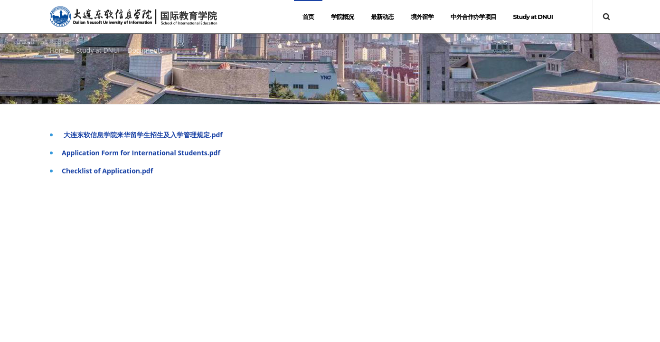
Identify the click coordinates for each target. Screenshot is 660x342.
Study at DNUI (98, 50)
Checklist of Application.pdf (107, 170)
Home (59, 50)
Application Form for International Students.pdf (141, 152)
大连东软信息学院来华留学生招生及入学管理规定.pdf (142, 134)
